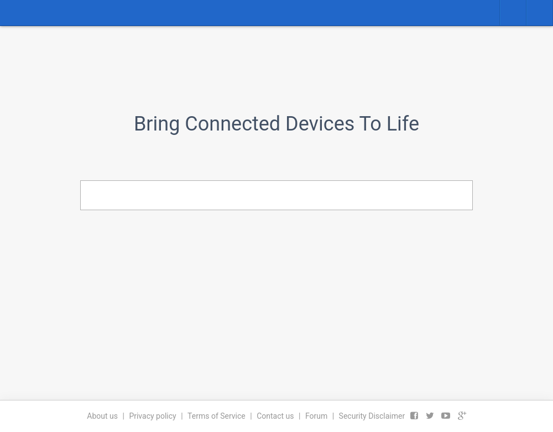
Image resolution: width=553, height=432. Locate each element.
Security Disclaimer (372, 416)
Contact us (275, 416)
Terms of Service (216, 416)
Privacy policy (152, 416)
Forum (316, 416)
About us (102, 416)
